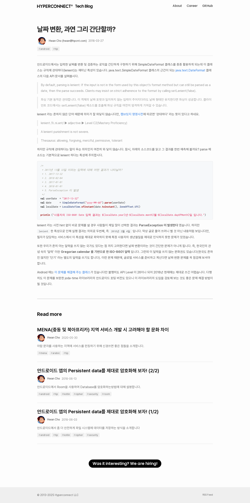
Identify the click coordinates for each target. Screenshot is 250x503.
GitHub (207, 6)
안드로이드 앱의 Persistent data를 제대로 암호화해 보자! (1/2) (98, 411)
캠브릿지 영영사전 (132, 114)
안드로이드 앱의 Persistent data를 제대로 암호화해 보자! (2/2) (98, 370)
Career (192, 6)
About (177, 6)
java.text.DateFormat (190, 70)
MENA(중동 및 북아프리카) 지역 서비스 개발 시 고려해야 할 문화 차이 (103, 329)
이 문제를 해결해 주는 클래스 (72, 272)
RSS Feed (208, 494)
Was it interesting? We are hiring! (125, 463)
